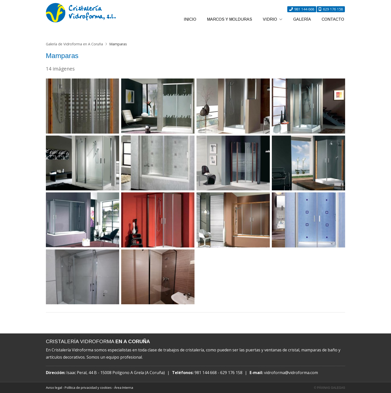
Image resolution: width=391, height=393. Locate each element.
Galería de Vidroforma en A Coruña (74, 44)
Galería (302, 19)
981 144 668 (206, 372)
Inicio (190, 19)
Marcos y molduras (229, 19)
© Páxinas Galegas (329, 388)
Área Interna (123, 387)
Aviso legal (54, 387)
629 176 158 (231, 372)
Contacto (333, 19)
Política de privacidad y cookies (88, 387)
